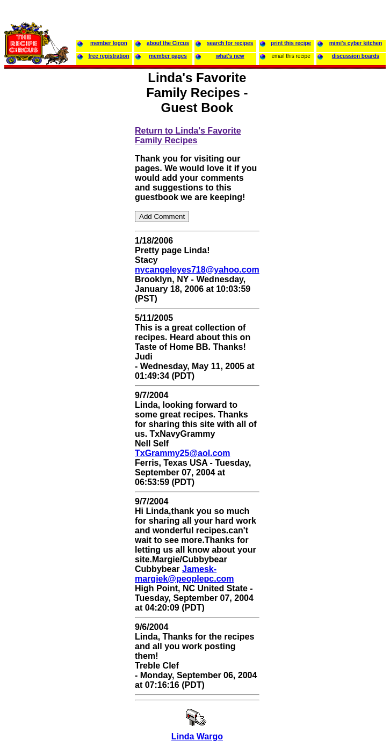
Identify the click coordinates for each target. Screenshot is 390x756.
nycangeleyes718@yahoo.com (197, 269)
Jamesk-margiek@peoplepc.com (184, 573)
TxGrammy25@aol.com (182, 453)
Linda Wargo (197, 736)
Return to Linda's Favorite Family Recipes (188, 135)
